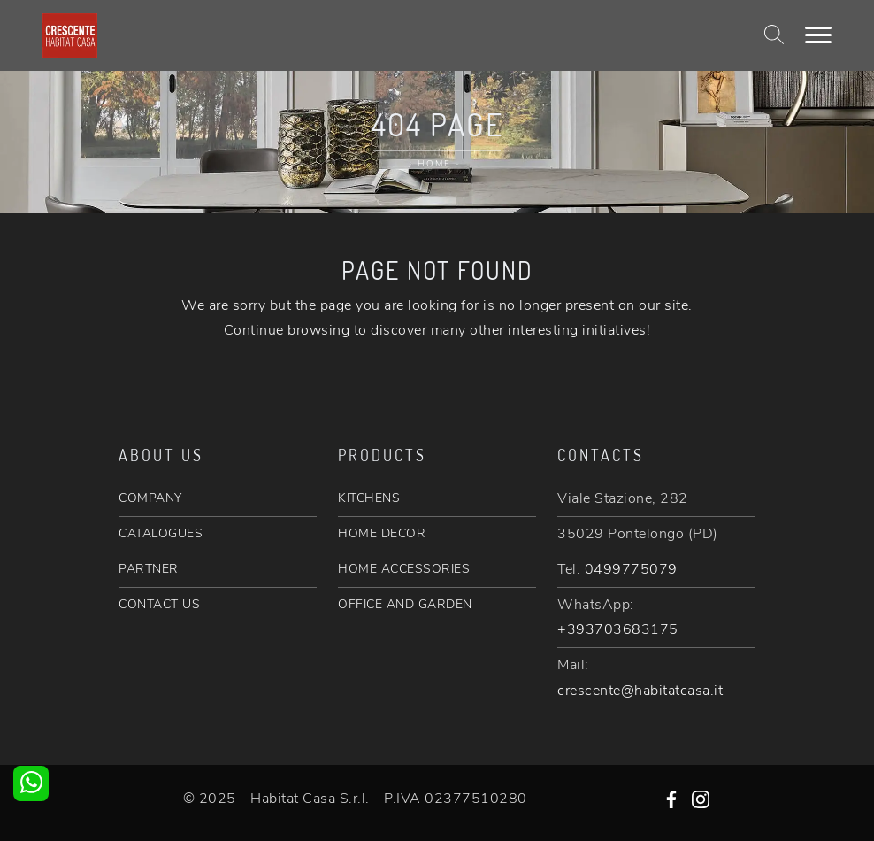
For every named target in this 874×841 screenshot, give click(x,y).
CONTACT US (159, 604)
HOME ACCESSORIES (404, 568)
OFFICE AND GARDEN (405, 604)
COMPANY (150, 498)
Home (434, 164)
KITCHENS (369, 498)
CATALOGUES (161, 533)
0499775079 (631, 569)
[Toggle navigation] (818, 35)
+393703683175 (617, 629)
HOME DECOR (382, 533)
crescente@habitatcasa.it (640, 690)
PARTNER (149, 568)
